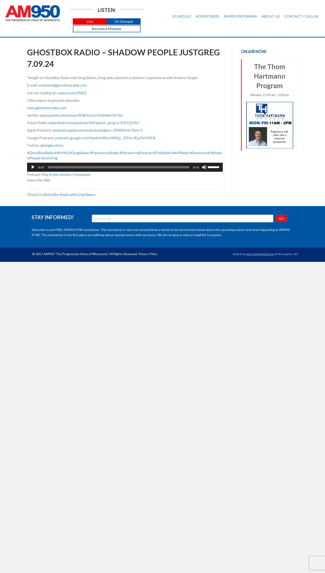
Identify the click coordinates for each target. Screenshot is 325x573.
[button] (90, 21)
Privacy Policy (148, 254)
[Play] (33, 167)
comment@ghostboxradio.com (63, 85)
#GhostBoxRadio (40, 152)
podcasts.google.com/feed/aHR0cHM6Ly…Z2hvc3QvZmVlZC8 (105, 138)
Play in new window (57, 174)
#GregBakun (79, 152)
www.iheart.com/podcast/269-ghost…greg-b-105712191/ (94, 122)
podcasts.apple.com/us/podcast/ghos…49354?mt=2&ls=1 (98, 130)
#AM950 (62, 152)
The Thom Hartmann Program (269, 105)
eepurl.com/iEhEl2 (72, 93)
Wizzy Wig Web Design (260, 254)
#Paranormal (200, 152)
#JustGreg (49, 158)
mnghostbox (53, 145)
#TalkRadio (162, 152)
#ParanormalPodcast (136, 152)
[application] (125, 167)
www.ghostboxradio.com (46, 108)
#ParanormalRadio (104, 152)
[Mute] (204, 167)
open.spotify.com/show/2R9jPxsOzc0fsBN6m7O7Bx (81, 115)
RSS (47, 180)
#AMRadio (180, 152)
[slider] (118, 167)
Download (82, 174)
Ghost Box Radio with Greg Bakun (68, 194)
